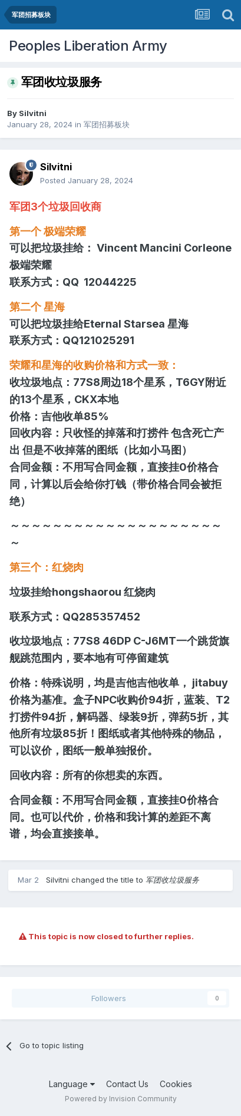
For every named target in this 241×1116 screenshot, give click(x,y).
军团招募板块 (107, 124)
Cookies (176, 1084)
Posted (86, 180)
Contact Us (127, 1084)
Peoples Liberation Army (88, 45)
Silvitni (33, 113)
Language (72, 1084)
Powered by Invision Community (121, 1098)
